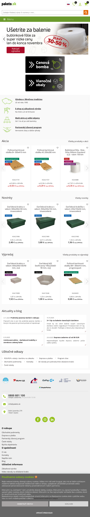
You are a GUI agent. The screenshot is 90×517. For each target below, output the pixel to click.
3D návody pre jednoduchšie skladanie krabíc (56, 362)
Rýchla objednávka (9, 444)
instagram (45, 419)
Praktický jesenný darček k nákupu (25, 318)
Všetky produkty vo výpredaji (75, 254)
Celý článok (42, 333)
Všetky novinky (81, 198)
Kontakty (29, 362)
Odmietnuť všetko (25, 504)
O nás (4, 452)
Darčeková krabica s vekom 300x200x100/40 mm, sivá (16, 265)
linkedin (52, 419)
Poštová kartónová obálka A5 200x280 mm (45, 151)
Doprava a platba (46, 358)
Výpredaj (7, 254)
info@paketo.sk (14, 404)
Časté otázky (9, 365)
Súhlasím (69, 504)
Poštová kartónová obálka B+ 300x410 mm (16, 151)
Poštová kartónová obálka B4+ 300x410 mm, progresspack (75, 265)
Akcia (5, 141)
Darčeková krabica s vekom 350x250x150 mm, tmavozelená (45, 209)
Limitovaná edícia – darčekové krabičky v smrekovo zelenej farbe (20, 341)
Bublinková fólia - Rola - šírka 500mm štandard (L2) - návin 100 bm (75, 152)
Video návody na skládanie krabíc (15, 471)
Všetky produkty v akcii (78, 141)
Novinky (7, 197)
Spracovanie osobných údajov (46, 498)
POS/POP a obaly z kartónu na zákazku (19, 358)
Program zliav (63, 358)
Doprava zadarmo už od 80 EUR (66, 337)
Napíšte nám (7, 458)
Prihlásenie (80, 4)
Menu (10, 19)
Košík (86, 4)
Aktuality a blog (12, 311)
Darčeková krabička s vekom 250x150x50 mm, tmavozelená (75, 209)
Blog (3, 461)
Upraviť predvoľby (44, 513)
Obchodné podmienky (12, 362)
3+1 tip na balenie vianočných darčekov (63, 320)
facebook (38, 419)
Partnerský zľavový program (13, 438)
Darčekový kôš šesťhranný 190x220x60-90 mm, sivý (45, 265)
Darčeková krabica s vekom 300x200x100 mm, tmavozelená (16, 209)
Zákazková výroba (9, 468)
